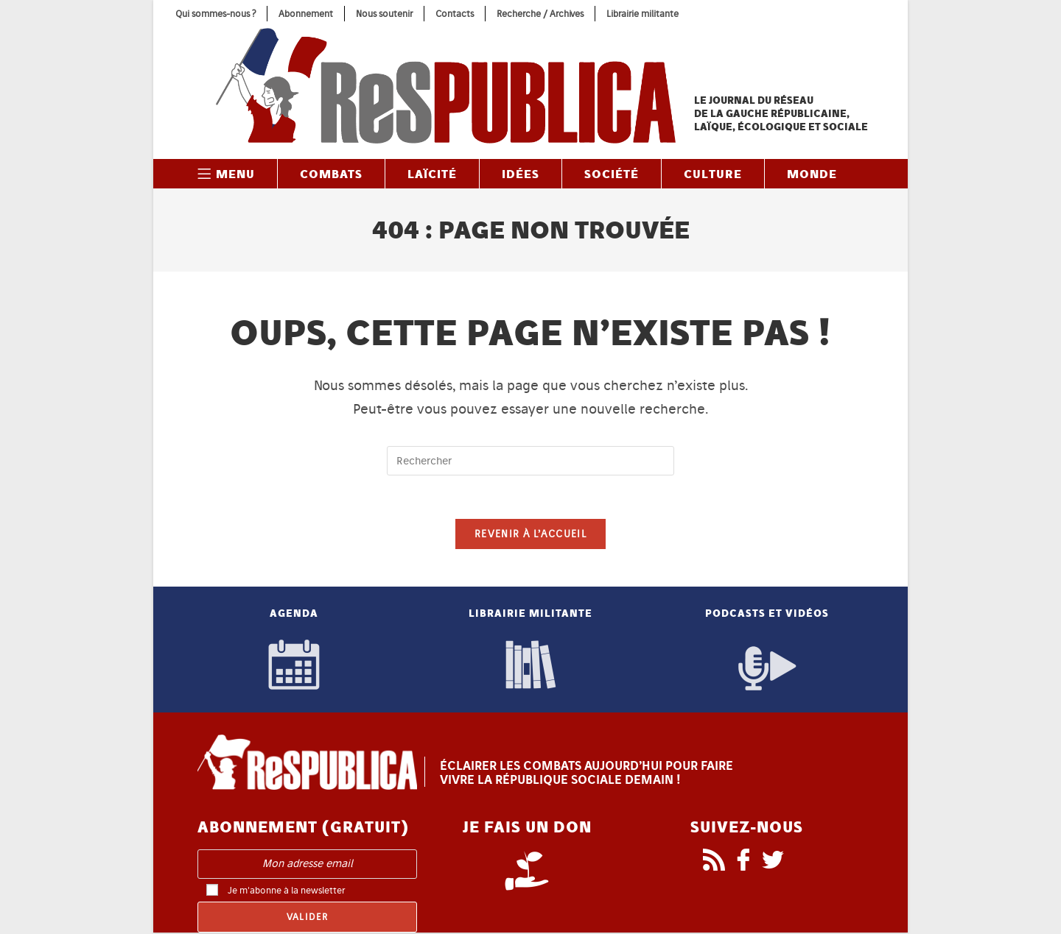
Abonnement (306, 13)
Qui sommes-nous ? (215, 13)
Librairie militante (642, 13)
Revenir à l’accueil (530, 535)
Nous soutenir (384, 13)
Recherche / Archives (540, 13)
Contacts (454, 13)
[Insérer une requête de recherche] (530, 460)
